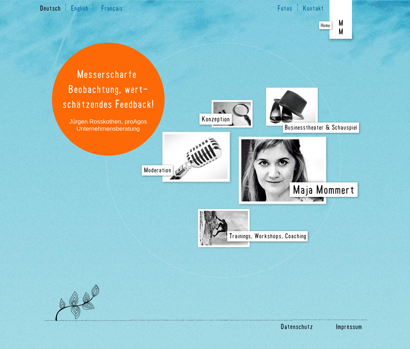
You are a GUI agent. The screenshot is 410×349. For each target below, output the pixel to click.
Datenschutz (297, 327)
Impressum (349, 327)
